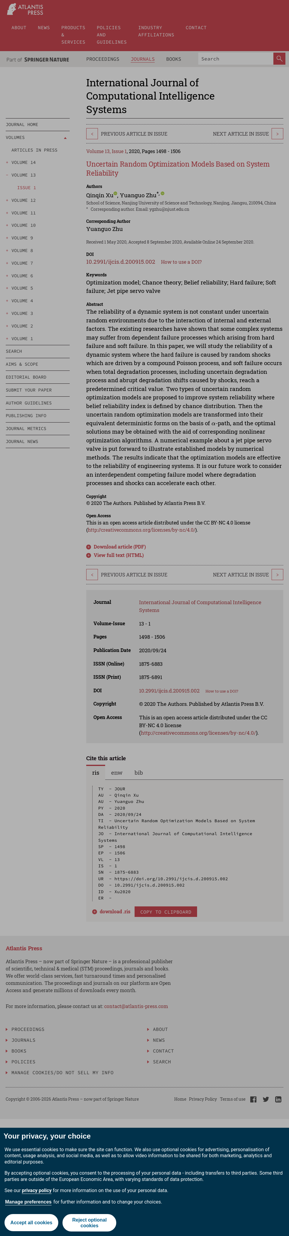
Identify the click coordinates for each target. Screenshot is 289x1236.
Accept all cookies (31, 1222)
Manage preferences (28, 1201)
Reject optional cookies (89, 1222)
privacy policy (37, 1190)
